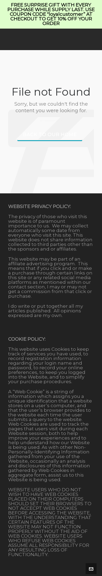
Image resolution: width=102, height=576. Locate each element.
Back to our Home (50, 134)
